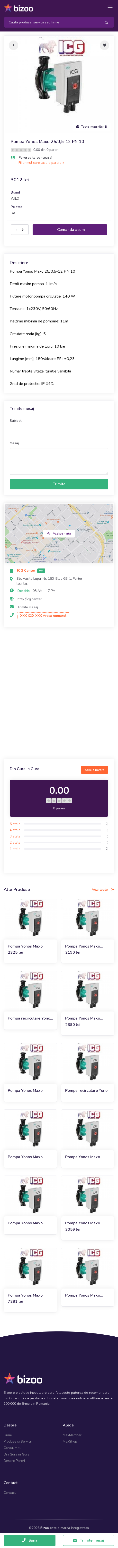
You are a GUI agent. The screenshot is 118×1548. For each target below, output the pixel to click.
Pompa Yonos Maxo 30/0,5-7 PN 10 (82, 1018)
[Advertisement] (59, 694)
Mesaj (14, 443)
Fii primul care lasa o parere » (41, 162)
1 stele (15, 848)
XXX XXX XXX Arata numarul (43, 615)
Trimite (59, 484)
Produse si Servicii (18, 1441)
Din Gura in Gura (16, 1454)
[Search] (51, 22)
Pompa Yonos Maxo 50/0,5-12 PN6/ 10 (25, 1157)
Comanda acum (71, 229)
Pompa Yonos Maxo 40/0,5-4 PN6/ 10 (82, 1223)
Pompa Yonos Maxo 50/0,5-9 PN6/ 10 (25, 1223)
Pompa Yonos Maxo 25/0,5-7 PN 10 (82, 946)
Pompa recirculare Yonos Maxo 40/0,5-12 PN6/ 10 (87, 1091)
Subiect (15, 420)
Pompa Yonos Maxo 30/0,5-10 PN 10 (25, 1091)
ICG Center (26, 570)
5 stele (15, 824)
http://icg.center (30, 599)
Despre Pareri (14, 1460)
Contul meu (12, 1447)
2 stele (15, 842)
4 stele (15, 830)
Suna (29, 1540)
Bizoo (44, 1528)
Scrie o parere (94, 770)
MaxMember (72, 1435)
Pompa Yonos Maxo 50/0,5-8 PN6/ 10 (82, 1157)
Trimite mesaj (28, 607)
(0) (106, 824)
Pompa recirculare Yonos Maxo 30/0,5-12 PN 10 (30, 1018)
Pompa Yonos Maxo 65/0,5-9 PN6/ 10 (25, 1295)
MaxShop (70, 1441)
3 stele (15, 836)
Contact (10, 1492)
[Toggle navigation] (110, 7)
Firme (8, 1435)
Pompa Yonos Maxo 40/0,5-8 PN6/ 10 (82, 1295)
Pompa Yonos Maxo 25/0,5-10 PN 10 (25, 946)
